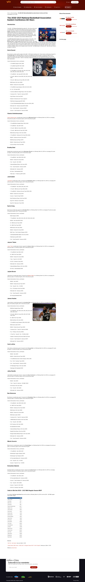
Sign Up (75, 2)
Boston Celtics (31, 275)
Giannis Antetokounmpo (12, 117)
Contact (69, 563)
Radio (69, 568)
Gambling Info (58, 565)
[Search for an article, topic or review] (37, 2)
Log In (68, 2)
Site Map (76, 565)
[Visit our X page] (10, 570)
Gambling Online (58, 568)
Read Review (74, 19)
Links (69, 565)
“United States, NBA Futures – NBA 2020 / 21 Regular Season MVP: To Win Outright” (23, 545)
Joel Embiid (9, 180)
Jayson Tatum (10, 246)
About (69, 562)
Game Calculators (58, 563)
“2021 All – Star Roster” (11, 543)
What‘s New (70, 567)
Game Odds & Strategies (60, 562)
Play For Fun (57, 567)
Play (68, 19)
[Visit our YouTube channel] (7, 570)
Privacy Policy (76, 580)
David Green (14, 547)
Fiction (75, 567)
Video (75, 562)
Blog (75, 563)
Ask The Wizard (58, 570)
